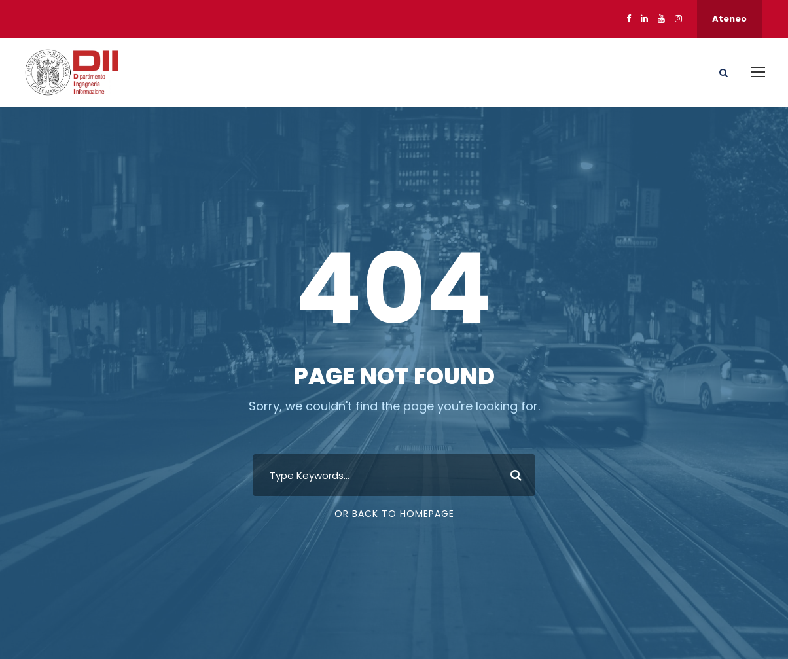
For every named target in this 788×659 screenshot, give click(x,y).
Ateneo (729, 18)
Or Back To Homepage (394, 513)
